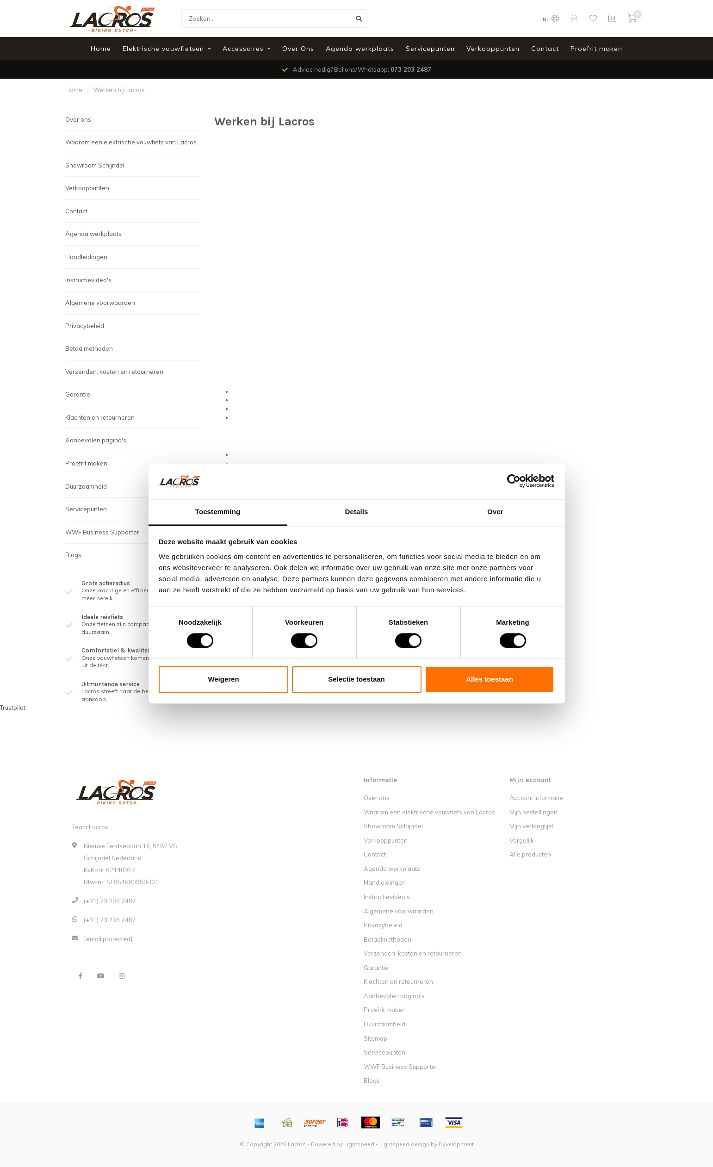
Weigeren (223, 679)
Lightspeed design (404, 1144)
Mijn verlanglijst (531, 826)
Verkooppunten (493, 48)
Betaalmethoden (89, 348)
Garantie (77, 394)
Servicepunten (430, 48)
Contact (545, 48)
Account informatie (536, 797)
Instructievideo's (88, 280)
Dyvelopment (456, 1144)
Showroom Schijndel (94, 165)
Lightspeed (359, 1144)
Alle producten (530, 854)
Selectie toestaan (356, 679)
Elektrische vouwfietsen (163, 48)
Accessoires (243, 48)
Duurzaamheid (86, 486)
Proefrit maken (596, 48)
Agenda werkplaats (360, 48)
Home (101, 48)
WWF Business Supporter (102, 532)
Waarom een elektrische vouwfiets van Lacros (131, 142)
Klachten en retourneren (100, 417)
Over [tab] (495, 511)
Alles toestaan (489, 679)
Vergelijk (521, 840)
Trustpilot (12, 707)
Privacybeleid (84, 325)
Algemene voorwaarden (100, 302)
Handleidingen (86, 257)
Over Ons (298, 48)
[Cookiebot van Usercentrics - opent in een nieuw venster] (513, 481)
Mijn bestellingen (533, 812)
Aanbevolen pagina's (95, 440)
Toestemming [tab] (218, 511)
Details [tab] (356, 511)
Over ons (78, 119)
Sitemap (375, 1038)
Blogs (73, 555)
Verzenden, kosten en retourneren (114, 371)
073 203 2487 (411, 69)
